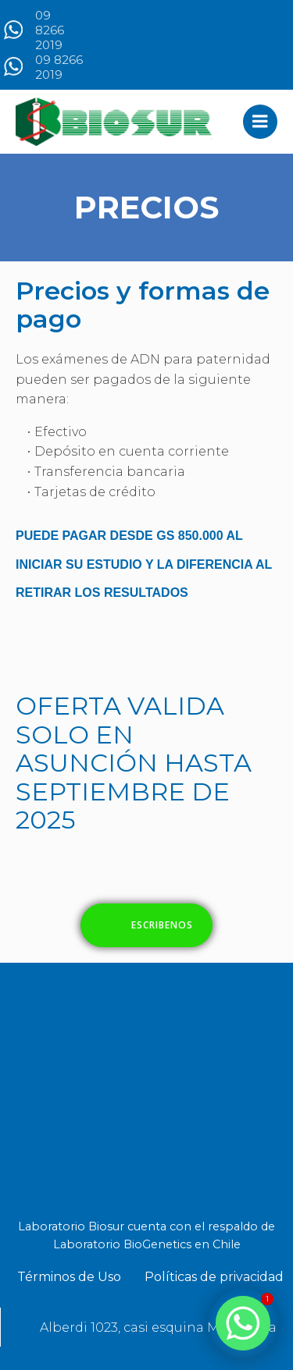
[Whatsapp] (243, 1323)
